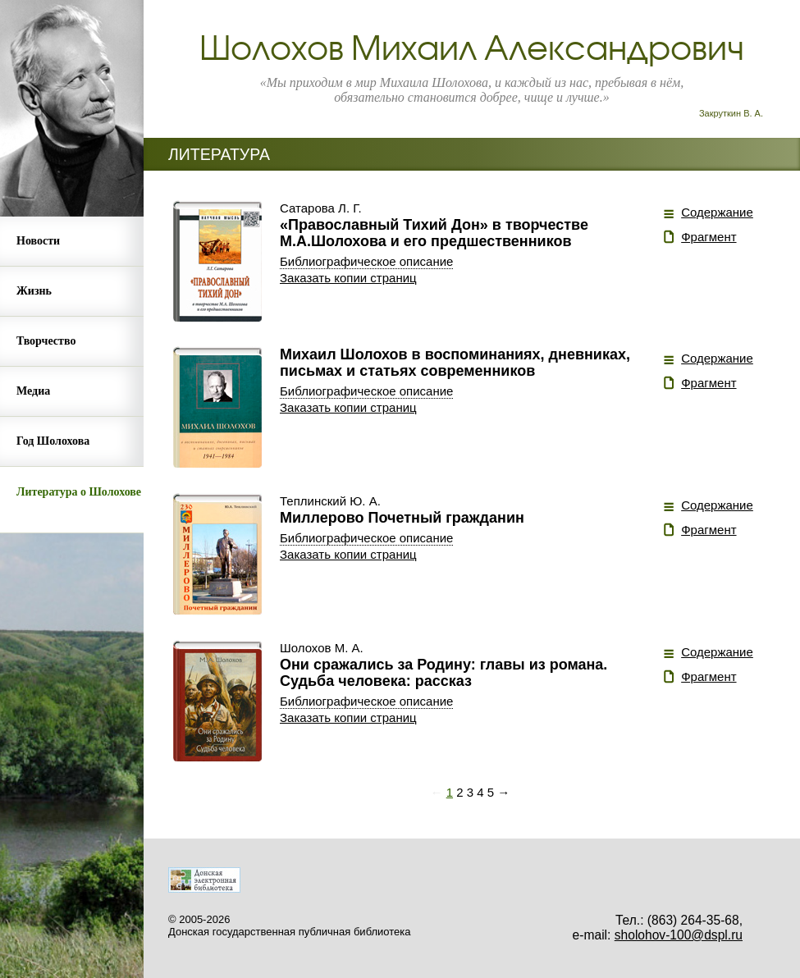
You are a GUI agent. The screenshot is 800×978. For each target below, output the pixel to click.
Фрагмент (708, 237)
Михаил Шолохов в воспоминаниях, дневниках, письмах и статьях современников (455, 362)
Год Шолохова (52, 441)
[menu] (72, 375)
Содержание (717, 212)
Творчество (45, 341)
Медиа (33, 391)
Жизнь (34, 291)
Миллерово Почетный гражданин (402, 518)
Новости (38, 241)
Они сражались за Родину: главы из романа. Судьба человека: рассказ (443, 672)
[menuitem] (72, 242)
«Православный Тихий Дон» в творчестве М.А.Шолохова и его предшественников (434, 233)
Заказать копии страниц (348, 278)
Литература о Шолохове (78, 492)
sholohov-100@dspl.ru (679, 935)
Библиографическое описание (366, 261)
